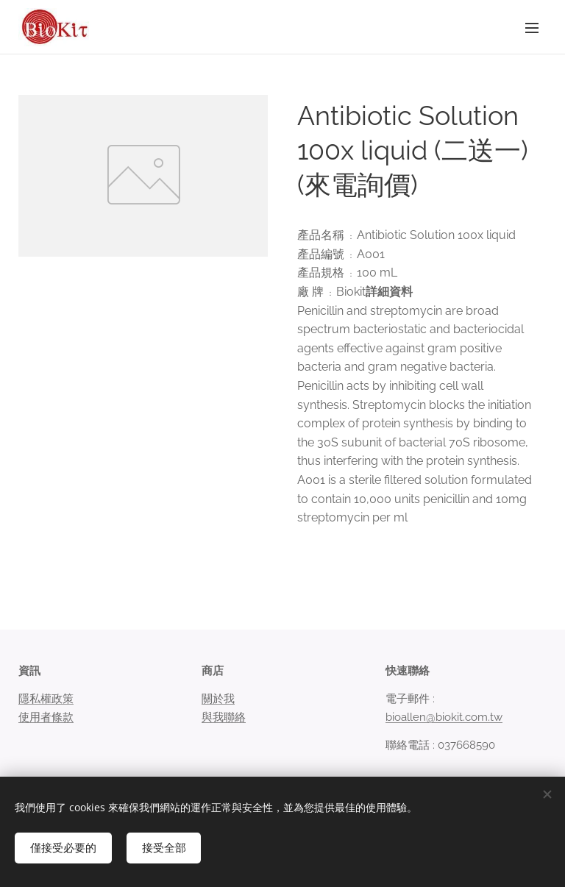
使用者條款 (46, 717)
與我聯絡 (224, 717)
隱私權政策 (46, 699)
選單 (532, 28)
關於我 (218, 699)
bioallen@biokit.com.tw (443, 717)
